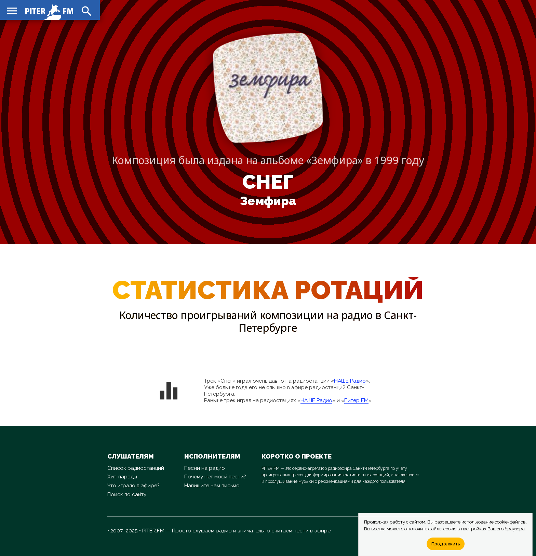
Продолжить (445, 544)
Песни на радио (204, 468)
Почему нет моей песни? (215, 477)
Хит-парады (122, 477)
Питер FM (356, 400)
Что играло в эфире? (133, 485)
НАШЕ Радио (350, 381)
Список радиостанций (135, 468)
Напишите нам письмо (212, 485)
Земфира (268, 201)
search (85, 10)
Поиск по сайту (126, 494)
